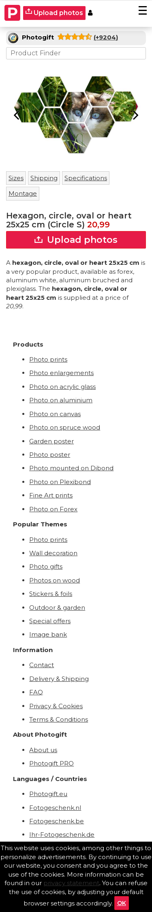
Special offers (50, 621)
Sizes (16, 178)
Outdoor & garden (57, 607)
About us (43, 750)
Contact (41, 665)
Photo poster (49, 454)
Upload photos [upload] (54, 12)
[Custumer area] (90, 13)
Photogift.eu (48, 794)
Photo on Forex (53, 509)
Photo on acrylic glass (62, 387)
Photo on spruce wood (64, 427)
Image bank (48, 634)
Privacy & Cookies (56, 706)
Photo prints (48, 359)
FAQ (36, 692)
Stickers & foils (50, 594)
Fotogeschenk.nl (55, 808)
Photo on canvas (55, 414)
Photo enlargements (61, 373)
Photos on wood (54, 580)
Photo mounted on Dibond (71, 468)
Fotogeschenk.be (56, 821)
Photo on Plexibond (60, 482)
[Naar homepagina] (12, 13)
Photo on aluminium (60, 400)
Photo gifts (45, 566)
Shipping (44, 178)
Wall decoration (53, 553)
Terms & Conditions (58, 719)
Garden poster (51, 441)
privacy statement (71, 883)
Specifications (85, 178)
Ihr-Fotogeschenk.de (61, 834)
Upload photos (76, 239)
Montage (23, 193)
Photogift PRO (51, 763)
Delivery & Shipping (59, 679)
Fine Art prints (51, 495)
